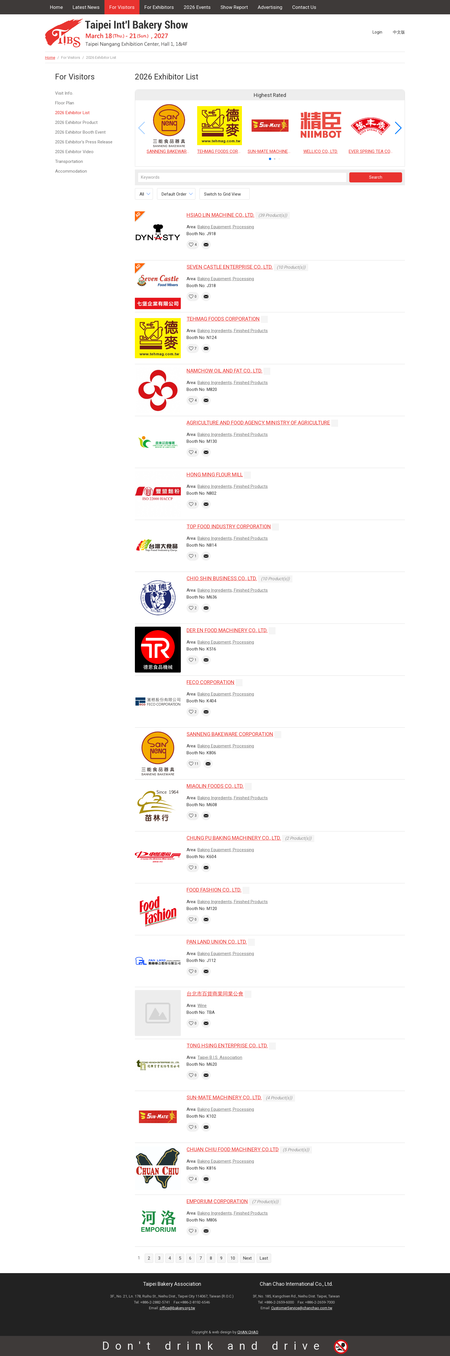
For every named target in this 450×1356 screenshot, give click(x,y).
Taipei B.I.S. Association (219, 1057)
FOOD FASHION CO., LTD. (214, 890)
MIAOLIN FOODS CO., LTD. (215, 786)
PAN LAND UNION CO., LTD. (217, 942)
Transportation (69, 161)
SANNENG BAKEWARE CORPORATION (230, 734)
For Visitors (122, 7)
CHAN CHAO (247, 1332)
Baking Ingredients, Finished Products (232, 330)
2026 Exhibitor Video (74, 151)
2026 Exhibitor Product (76, 122)
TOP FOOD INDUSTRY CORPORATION (229, 526)
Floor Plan (64, 103)
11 (197, 764)
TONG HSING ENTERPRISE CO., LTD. (227, 1046)
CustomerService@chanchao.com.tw (301, 1308)
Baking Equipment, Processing (225, 226)
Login (377, 32)
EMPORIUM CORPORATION (217, 1201)
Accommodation (71, 171)
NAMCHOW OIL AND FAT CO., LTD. (224, 371)
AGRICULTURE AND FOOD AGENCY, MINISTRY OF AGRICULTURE (258, 423)
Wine (202, 1005)
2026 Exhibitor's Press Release (84, 142)
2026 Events (197, 7)
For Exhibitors (159, 7)
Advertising (270, 7)
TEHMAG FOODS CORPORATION (223, 319)
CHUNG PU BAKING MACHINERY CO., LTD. (234, 838)
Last (264, 1258)
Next (247, 1258)
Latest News (86, 7)
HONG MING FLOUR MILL (215, 475)
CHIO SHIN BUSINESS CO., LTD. (222, 578)
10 (232, 1258)
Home (56, 7)
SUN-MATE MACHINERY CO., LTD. (224, 1097)
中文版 (399, 32)
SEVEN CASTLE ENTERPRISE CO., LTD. (230, 267)
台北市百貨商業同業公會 (215, 994)
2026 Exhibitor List (72, 112)
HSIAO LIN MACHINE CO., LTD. (220, 215)
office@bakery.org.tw (177, 1308)
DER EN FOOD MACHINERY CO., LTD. (227, 630)
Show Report (234, 7)
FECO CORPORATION (210, 682)
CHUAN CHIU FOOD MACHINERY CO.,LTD (233, 1149)
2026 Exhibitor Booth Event (80, 132)
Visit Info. (64, 93)
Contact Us (304, 7)
